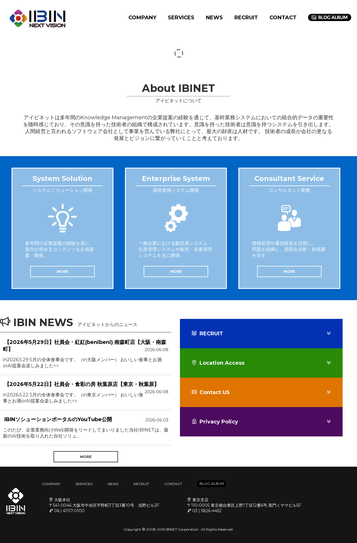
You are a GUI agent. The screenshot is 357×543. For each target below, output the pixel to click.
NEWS (214, 17)
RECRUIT (246, 17)
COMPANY (142, 17)
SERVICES (181, 17)
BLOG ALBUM (212, 483)
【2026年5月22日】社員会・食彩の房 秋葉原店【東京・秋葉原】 (81, 384)
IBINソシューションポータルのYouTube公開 (58, 419)
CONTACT (283, 17)
